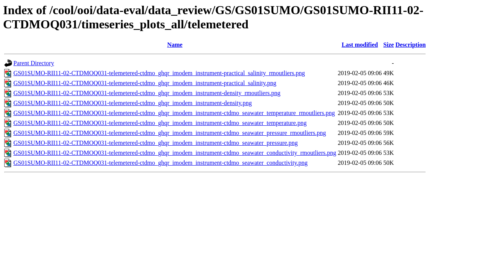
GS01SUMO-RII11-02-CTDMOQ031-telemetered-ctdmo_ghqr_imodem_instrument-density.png (132, 103)
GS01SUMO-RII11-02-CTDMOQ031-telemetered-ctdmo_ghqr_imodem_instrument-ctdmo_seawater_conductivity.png (160, 162)
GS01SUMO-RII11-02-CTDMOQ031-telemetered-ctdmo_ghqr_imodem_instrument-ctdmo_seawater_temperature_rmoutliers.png (174, 113)
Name (175, 44)
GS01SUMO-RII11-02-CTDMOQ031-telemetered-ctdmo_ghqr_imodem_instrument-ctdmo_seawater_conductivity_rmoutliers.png (174, 153)
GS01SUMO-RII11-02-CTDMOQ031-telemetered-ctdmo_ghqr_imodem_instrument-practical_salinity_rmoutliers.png (159, 73)
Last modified (359, 44)
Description (410, 44)
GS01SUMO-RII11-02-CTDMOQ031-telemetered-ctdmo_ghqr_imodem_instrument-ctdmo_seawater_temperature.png (160, 123)
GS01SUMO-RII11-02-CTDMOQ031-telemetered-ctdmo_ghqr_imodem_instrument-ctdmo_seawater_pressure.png (155, 143)
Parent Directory (33, 63)
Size (388, 44)
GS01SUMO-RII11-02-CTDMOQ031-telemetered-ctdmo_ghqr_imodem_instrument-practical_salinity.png (144, 83)
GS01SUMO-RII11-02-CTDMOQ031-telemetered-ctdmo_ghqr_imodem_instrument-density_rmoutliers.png (147, 93)
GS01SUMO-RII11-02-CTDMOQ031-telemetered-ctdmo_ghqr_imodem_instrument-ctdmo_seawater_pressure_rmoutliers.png (169, 133)
